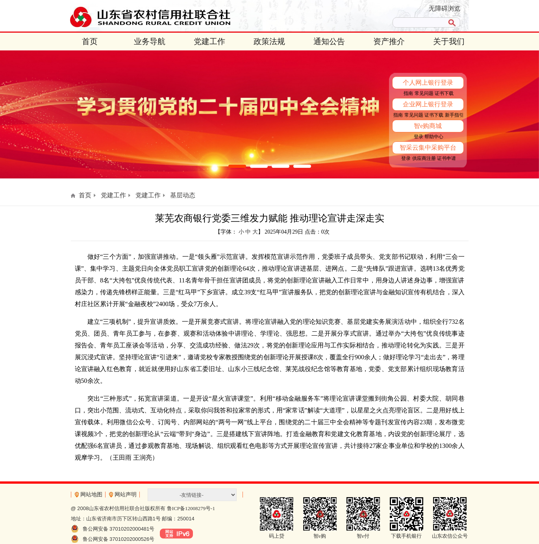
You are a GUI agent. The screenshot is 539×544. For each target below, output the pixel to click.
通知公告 (329, 41)
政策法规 (269, 41)
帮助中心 (433, 136)
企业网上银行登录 (428, 104)
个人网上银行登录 (428, 82)
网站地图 (91, 495)
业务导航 (149, 41)
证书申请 (446, 158)
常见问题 (424, 93)
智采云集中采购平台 (428, 147)
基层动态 (182, 195)
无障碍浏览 (444, 8)
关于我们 (449, 41)
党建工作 (209, 41)
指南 (408, 93)
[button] (237, 166)
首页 (90, 41)
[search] (418, 22)
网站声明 (126, 495)
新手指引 (454, 115)
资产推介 (389, 41)
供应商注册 (424, 158)
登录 (418, 136)
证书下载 (444, 93)
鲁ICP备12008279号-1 (191, 508)
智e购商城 (428, 126)
